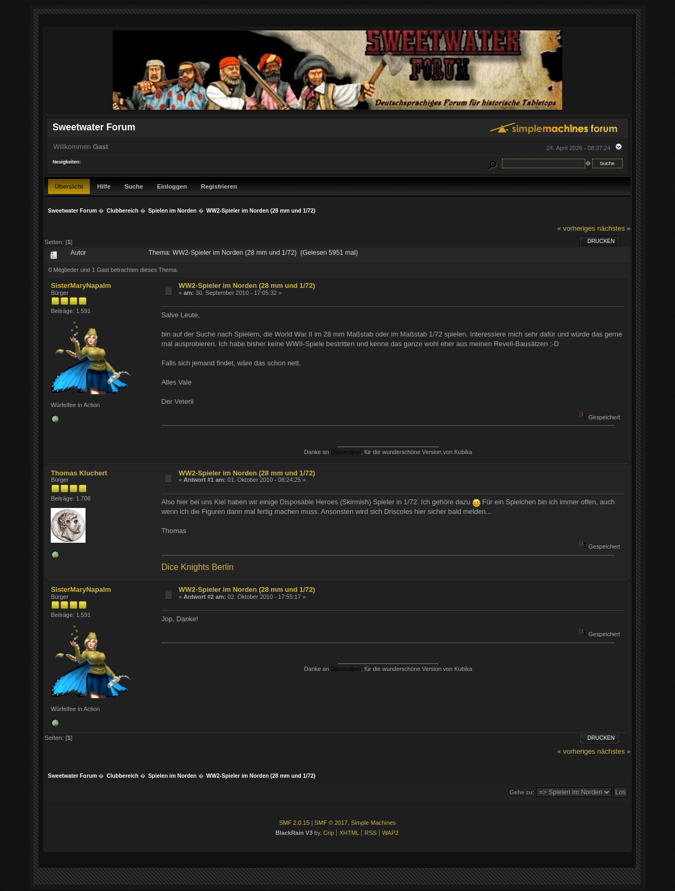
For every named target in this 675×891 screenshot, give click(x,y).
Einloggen (172, 186)
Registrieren (219, 186)
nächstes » (613, 228)
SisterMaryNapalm (81, 286)
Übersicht (69, 186)
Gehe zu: (522, 792)
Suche (134, 186)
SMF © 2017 (330, 822)
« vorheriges (576, 228)
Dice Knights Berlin (197, 567)
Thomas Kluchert (79, 473)
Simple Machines (373, 822)
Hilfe (104, 186)
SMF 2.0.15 (294, 822)
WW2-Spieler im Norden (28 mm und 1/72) (247, 286)
